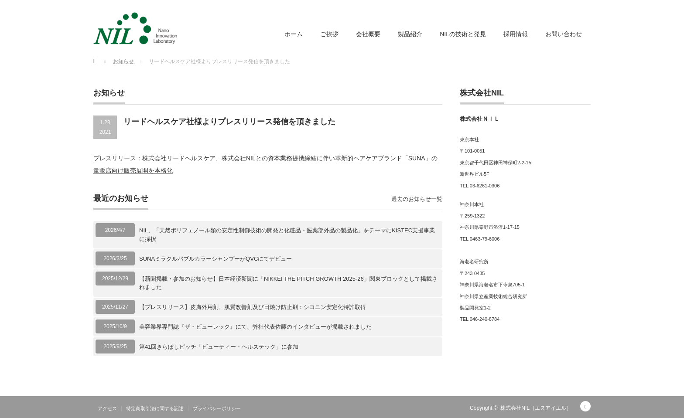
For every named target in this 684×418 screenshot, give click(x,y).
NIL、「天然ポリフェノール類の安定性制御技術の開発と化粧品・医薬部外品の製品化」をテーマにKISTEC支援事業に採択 (287, 234)
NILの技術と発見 (463, 34)
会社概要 (368, 34)
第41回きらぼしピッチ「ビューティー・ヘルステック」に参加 (218, 346)
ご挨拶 (329, 34)
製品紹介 (410, 34)
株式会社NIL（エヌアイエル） (535, 408)
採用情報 (515, 34)
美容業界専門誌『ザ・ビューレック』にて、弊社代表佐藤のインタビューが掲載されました (255, 326)
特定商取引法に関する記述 (155, 408)
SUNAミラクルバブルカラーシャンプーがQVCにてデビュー (215, 258)
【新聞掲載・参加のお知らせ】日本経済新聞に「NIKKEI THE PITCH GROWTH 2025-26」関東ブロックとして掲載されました (288, 283)
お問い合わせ (563, 34)
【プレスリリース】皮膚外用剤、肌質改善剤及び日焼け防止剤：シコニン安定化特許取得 (252, 307)
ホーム (293, 34)
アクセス (107, 408)
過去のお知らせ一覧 (416, 199)
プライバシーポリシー (217, 408)
